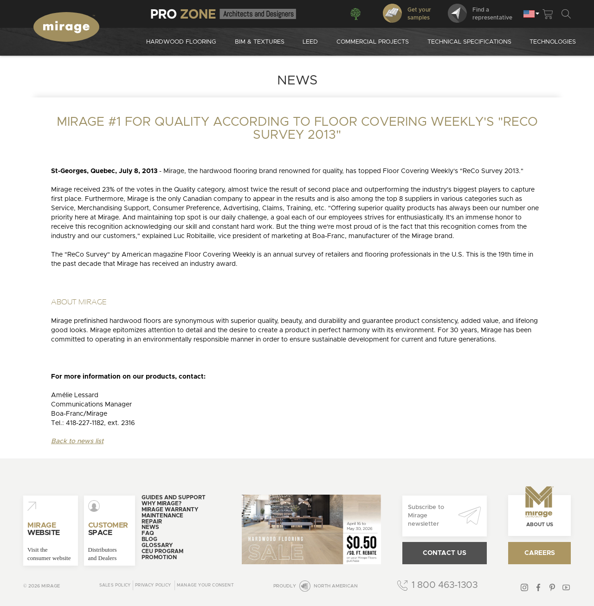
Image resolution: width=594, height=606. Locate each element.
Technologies (552, 42)
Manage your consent (205, 585)
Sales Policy (114, 585)
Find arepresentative (480, 13)
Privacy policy (153, 585)
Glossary (157, 545)
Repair (152, 521)
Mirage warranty (170, 509)
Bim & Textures (259, 42)
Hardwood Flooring (181, 42)
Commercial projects (372, 42)
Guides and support (174, 497)
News (150, 527)
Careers (539, 553)
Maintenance (162, 515)
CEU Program (162, 551)
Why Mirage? (161, 503)
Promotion (159, 557)
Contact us (444, 553)
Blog (149, 539)
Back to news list (77, 441)
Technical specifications (469, 42)
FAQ (148, 533)
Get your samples (407, 13)
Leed (310, 42)
